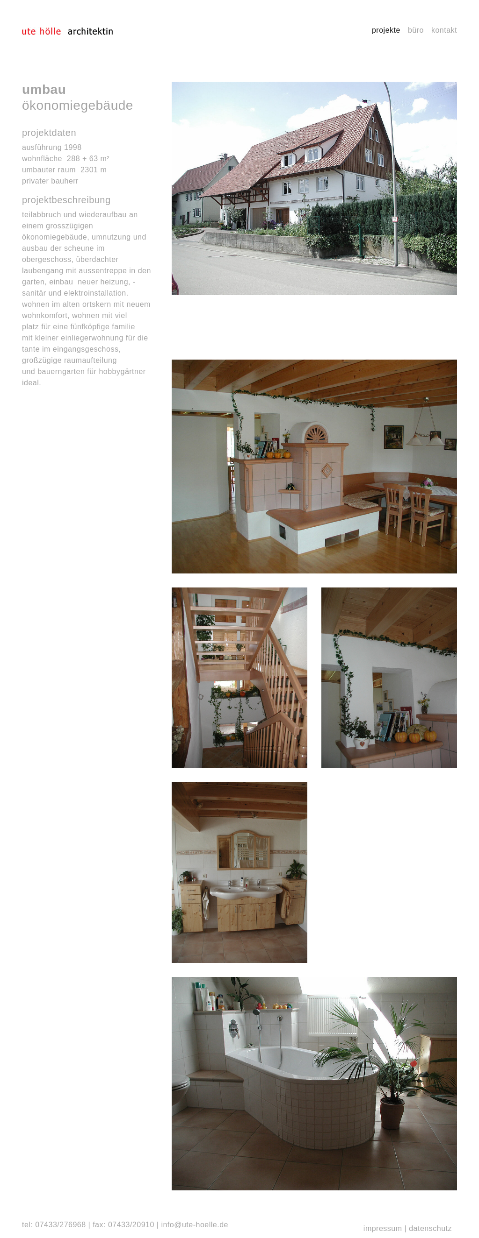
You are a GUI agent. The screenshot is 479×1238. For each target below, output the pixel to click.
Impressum (382, 1228)
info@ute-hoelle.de (194, 1225)
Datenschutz (430, 1228)
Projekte (386, 30)
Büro (416, 30)
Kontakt (444, 30)
